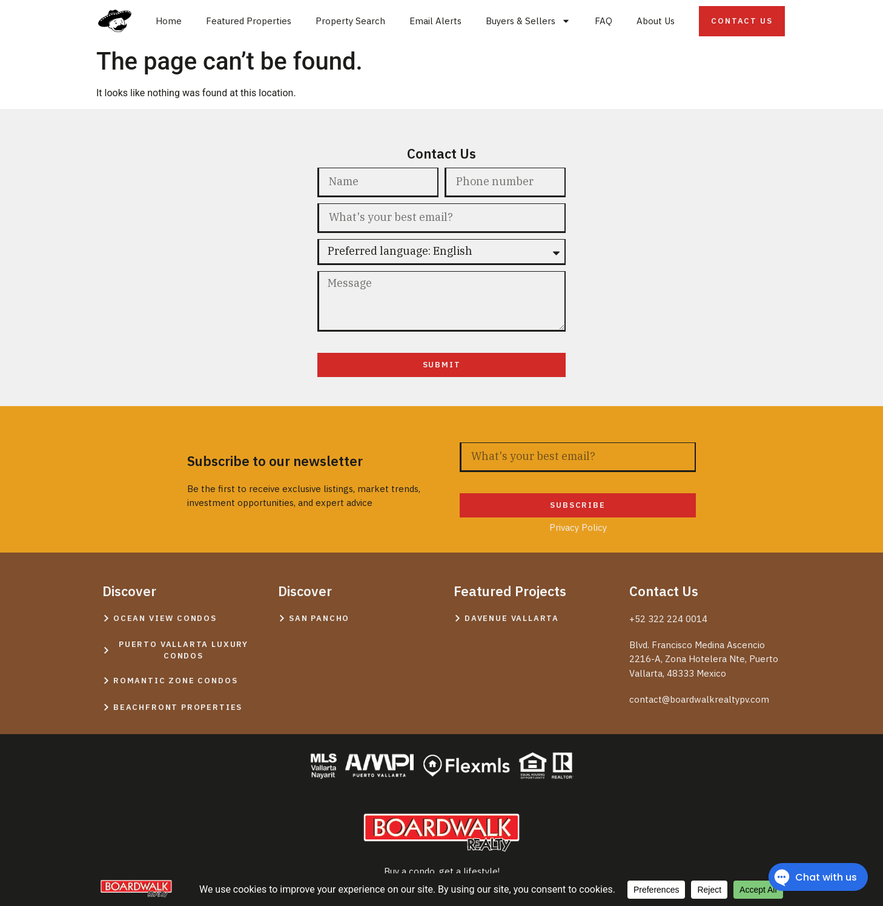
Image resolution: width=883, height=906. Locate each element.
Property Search (350, 21)
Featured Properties (248, 21)
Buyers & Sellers (528, 20)
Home (169, 21)
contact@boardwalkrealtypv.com (699, 699)
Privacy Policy (442, 387)
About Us (656, 21)
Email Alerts (435, 21)
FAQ (603, 21)
